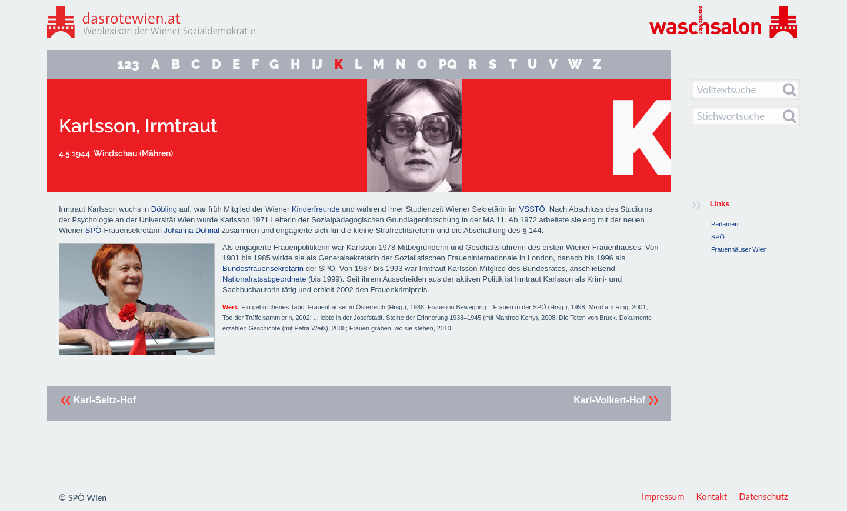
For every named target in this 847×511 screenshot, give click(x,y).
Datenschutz (763, 496)
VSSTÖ (532, 209)
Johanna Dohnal (191, 230)
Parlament (725, 224)
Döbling (164, 209)
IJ (317, 64)
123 (128, 64)
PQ (448, 64)
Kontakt (712, 496)
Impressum (663, 496)
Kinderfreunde (316, 209)
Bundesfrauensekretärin (263, 268)
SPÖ (93, 230)
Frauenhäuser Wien (739, 249)
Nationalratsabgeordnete (264, 279)
